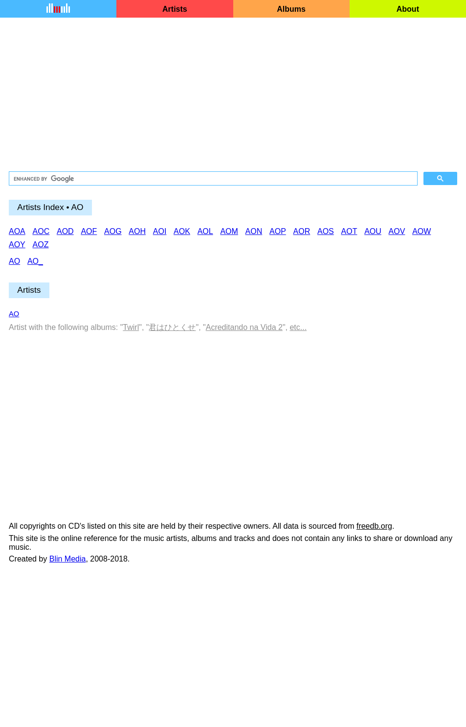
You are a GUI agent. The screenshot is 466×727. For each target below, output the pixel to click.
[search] (212, 178)
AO (14, 314)
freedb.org (374, 526)
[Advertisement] (233, 95)
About (408, 9)
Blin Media (67, 559)
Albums (291, 9)
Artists (174, 9)
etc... (298, 327)
